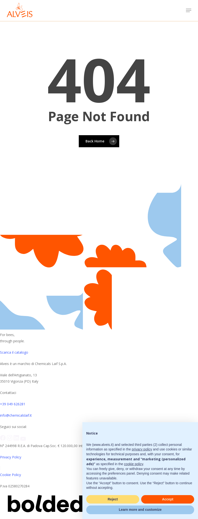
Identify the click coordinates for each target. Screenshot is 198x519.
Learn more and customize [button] (140, 510)
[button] (188, 10)
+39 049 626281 (12, 404)
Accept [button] (167, 499)
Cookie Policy (10, 474)
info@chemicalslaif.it (16, 415)
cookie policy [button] (133, 464)
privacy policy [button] (142, 449)
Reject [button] (113, 499)
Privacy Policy (10, 457)
